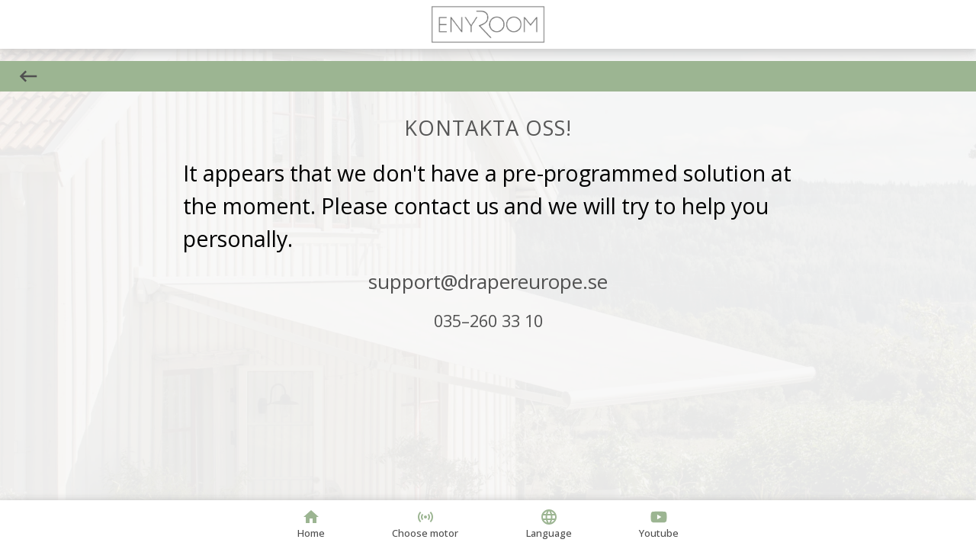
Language (549, 524)
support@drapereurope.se (488, 281)
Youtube (659, 524)
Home (311, 524)
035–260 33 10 (488, 321)
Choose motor (425, 524)
